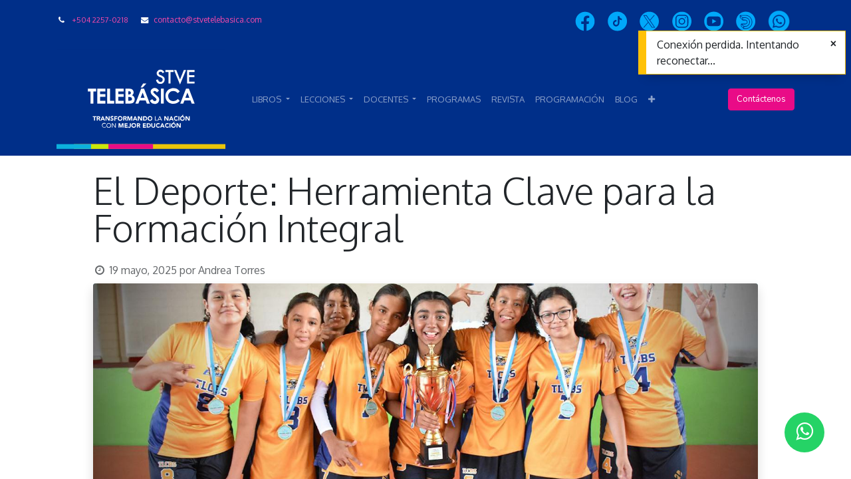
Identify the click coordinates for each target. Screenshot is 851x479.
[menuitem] (454, 100)
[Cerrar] (833, 44)
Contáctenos (761, 99)
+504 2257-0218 (100, 20)
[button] (651, 100)
